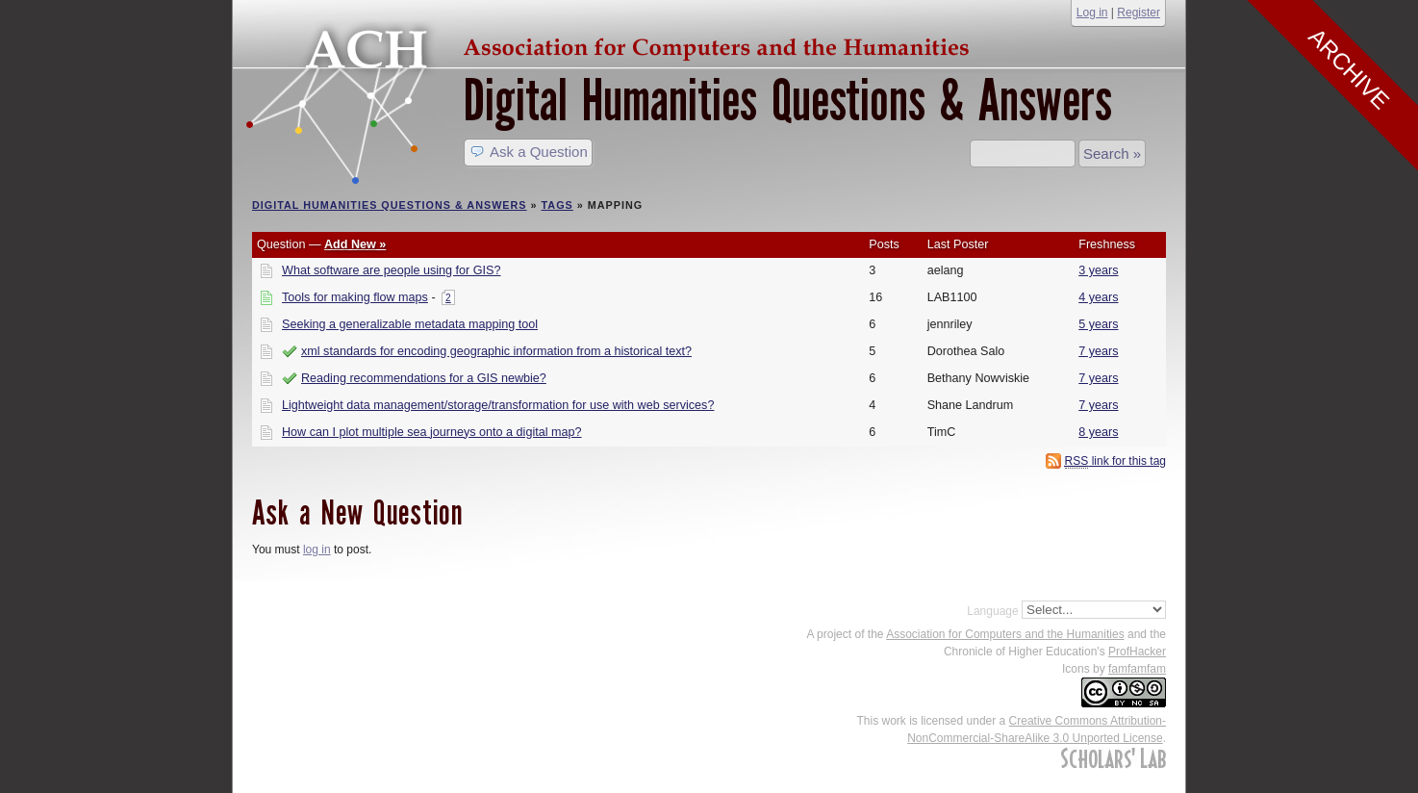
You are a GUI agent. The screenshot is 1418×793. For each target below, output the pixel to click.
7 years (1098, 351)
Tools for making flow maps (355, 297)
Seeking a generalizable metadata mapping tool (410, 324)
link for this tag (1115, 461)
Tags (557, 205)
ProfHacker (1137, 651)
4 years (1098, 297)
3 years (1098, 270)
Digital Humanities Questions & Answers (788, 100)
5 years (1098, 324)
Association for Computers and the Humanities (1005, 634)
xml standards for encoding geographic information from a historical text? (496, 351)
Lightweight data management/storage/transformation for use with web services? (498, 405)
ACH (613, 45)
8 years (1098, 432)
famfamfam (1137, 669)
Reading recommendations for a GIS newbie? (423, 378)
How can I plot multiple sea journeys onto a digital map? (432, 432)
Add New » (355, 244)
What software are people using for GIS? (391, 270)
